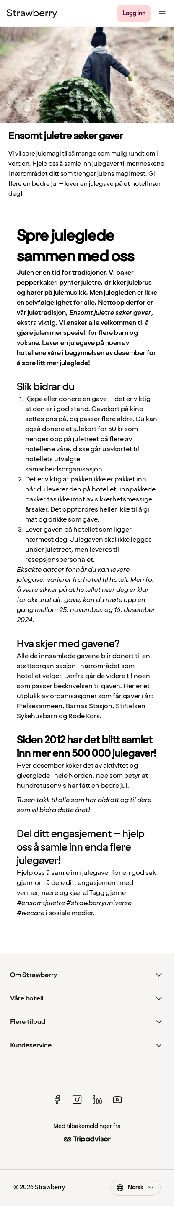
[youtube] (117, 1100)
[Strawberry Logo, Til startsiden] (32, 13)
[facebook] (57, 1100)
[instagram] (77, 1100)
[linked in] (97, 1100)
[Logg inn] (134, 13)
